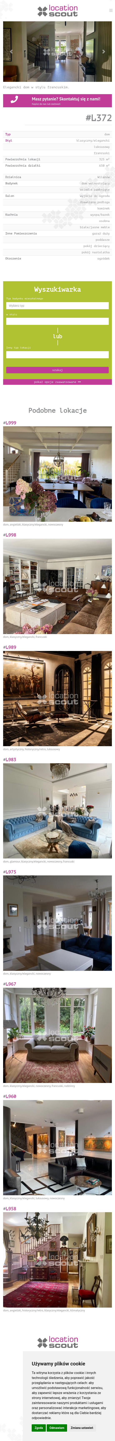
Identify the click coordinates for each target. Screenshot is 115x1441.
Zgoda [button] (39, 1428)
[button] (11, 51)
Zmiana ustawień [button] (82, 1428)
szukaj (57, 370)
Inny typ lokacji (18, 347)
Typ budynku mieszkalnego (24, 298)
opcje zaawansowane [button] (57, 382)
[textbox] (57, 305)
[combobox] (57, 305)
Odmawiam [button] (57, 1428)
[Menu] (111, 10)
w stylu (11, 314)
